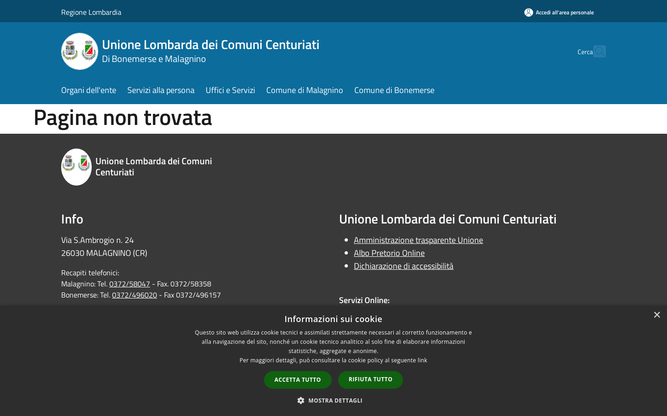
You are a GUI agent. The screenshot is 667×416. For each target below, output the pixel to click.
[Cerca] (595, 51)
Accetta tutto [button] (298, 380)
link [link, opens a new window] (423, 360)
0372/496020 (134, 294)
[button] (333, 400)
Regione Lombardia (91, 12)
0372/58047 (129, 283)
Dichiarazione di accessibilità (403, 266)
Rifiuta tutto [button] (371, 379)
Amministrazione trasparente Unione (418, 240)
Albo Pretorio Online (389, 253)
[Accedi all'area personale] (559, 12)
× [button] (656, 315)
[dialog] (333, 360)
